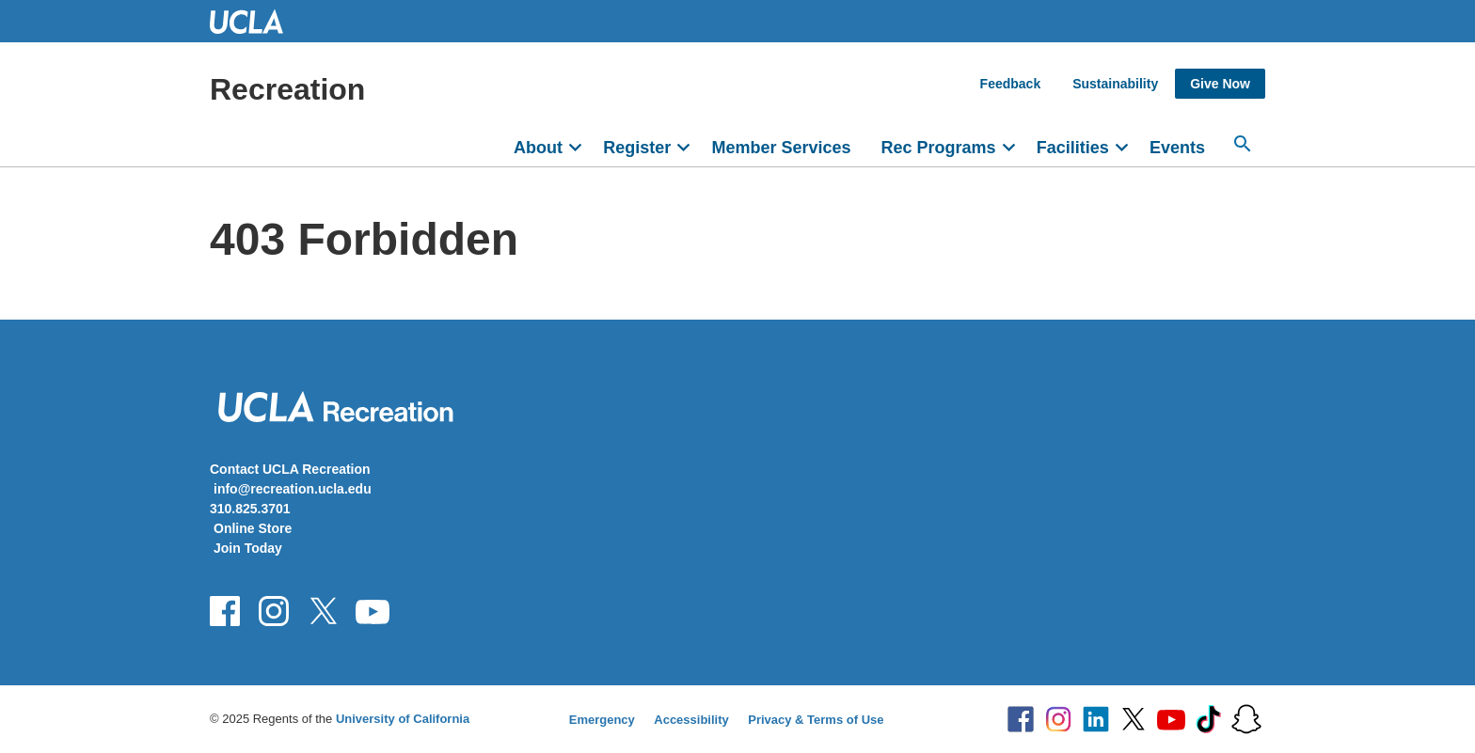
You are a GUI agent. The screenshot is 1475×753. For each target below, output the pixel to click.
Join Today (248, 548)
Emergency (602, 720)
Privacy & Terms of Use (815, 720)
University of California (402, 719)
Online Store (253, 528)
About (538, 147)
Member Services (780, 147)
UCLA (255, 21)
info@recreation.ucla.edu (293, 488)
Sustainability (1115, 83)
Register (637, 147)
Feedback (1010, 83)
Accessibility (691, 720)
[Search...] (1242, 143)
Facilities (1073, 147)
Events (1177, 147)
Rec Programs (937, 147)
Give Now (1220, 83)
